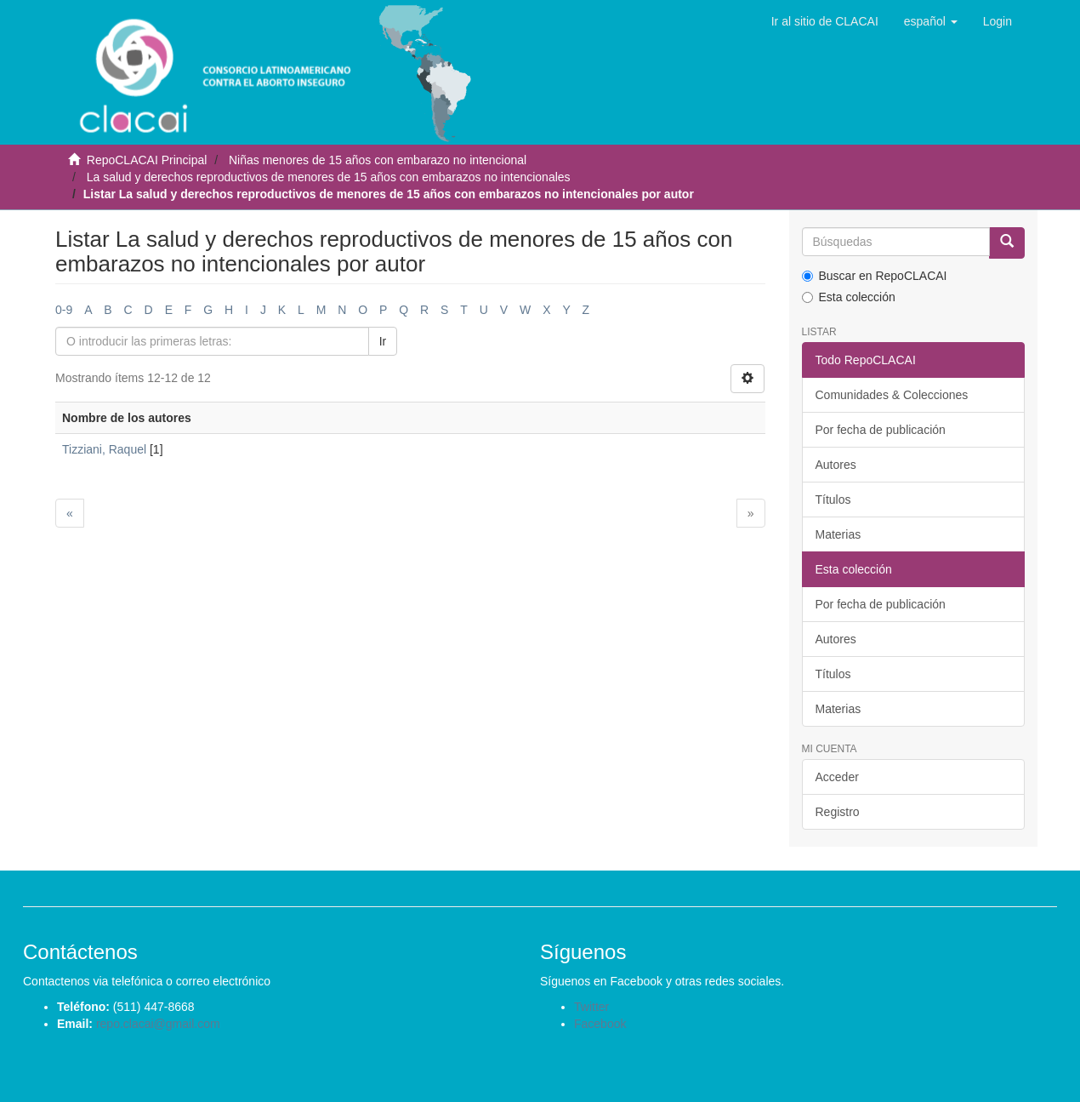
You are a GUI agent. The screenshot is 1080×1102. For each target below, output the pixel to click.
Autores (836, 464)
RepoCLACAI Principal (147, 160)
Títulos (833, 499)
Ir (383, 341)
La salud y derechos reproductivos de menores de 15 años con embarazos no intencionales (329, 177)
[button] (930, 21)
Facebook (600, 1024)
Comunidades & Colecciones (892, 395)
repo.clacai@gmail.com (158, 1024)
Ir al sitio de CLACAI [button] (824, 21)
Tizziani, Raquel (104, 449)
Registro (838, 812)
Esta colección (848, 297)
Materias (838, 534)
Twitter (591, 1006)
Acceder (837, 777)
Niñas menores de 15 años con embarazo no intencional (377, 160)
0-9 (63, 310)
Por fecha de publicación (881, 430)
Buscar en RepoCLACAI (874, 276)
